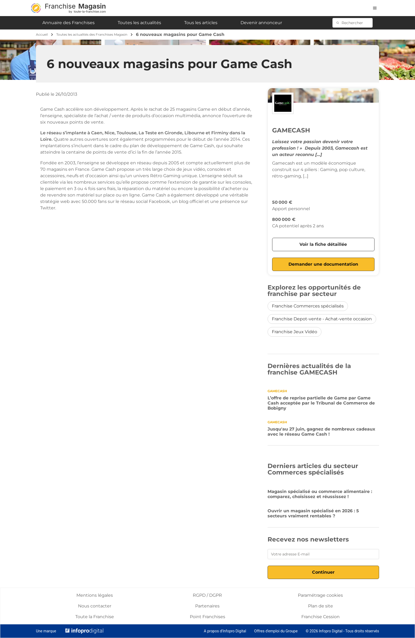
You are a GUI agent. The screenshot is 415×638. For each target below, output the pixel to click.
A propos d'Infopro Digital (225, 631)
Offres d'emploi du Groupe (276, 631)
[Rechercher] (355, 22)
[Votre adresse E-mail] (323, 554)
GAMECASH (291, 130)
